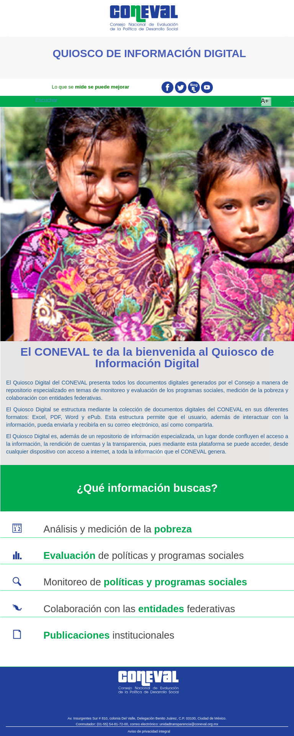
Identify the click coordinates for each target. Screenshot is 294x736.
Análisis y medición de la (117, 529)
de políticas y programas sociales (143, 555)
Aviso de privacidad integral (148, 731)
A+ (265, 101)
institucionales (108, 635)
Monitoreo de (145, 582)
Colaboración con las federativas (139, 608)
